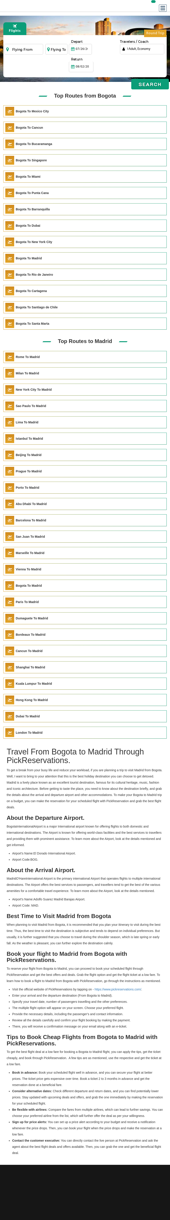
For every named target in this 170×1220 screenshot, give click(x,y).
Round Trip (155, 34)
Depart (77, 42)
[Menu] (163, 8)
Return (101, 42)
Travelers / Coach (134, 42)
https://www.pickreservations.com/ (118, 989)
